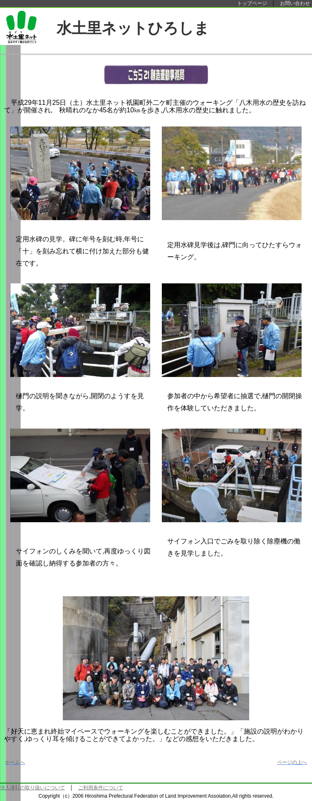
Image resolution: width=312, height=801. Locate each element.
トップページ (252, 3)
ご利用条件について (100, 788)
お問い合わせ (295, 3)
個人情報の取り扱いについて (32, 788)
